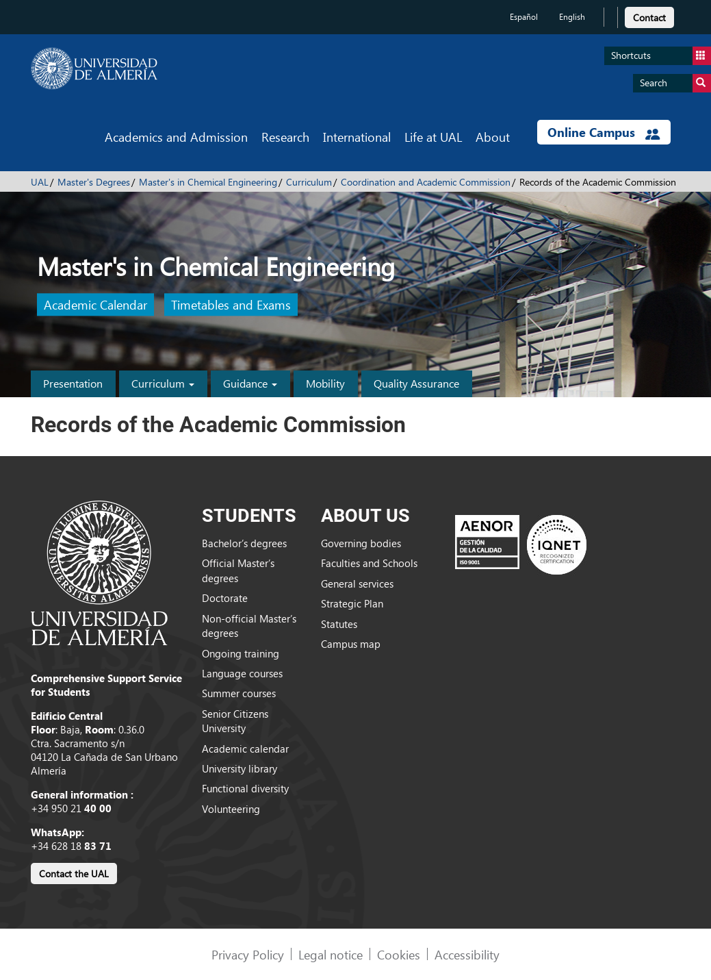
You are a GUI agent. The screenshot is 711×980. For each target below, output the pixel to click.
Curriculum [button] (162, 383)
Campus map (350, 644)
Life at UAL (433, 136)
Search (675, 83)
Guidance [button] (250, 383)
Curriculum (309, 181)
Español (524, 17)
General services (357, 583)
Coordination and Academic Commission (425, 181)
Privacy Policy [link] (247, 954)
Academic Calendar (95, 305)
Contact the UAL (74, 873)
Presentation (73, 383)
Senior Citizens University (235, 721)
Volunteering (231, 809)
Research (285, 136)
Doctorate (225, 598)
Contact (649, 17)
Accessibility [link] (467, 954)
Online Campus (603, 132)
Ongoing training (240, 653)
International (357, 136)
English (572, 17)
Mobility (325, 383)
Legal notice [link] (330, 954)
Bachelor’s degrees (244, 543)
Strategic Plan (352, 603)
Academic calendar (245, 748)
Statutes (339, 624)
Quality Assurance (416, 383)
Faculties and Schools (369, 563)
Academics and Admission (176, 136)
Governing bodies (361, 543)
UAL (40, 181)
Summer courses (239, 693)
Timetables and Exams (231, 305)
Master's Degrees (93, 181)
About (493, 136)
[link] (649, 15)
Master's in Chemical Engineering (208, 181)
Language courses (242, 673)
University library (239, 768)
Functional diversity (245, 788)
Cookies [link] (398, 954)
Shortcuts (661, 56)
